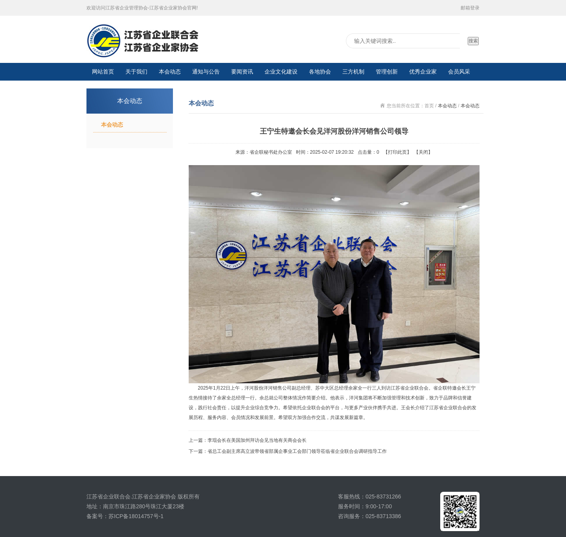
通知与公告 (206, 71)
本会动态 (170, 71)
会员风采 (459, 71)
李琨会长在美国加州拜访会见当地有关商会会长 (257, 440)
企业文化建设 (281, 71)
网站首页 (103, 71)
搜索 (473, 41)
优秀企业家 (423, 71)
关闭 (423, 152)
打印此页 (397, 152)
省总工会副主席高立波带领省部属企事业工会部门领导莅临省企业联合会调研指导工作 (297, 451)
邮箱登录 (470, 8)
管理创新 (387, 71)
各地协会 (320, 71)
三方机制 (353, 71)
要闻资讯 (242, 71)
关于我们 (136, 71)
